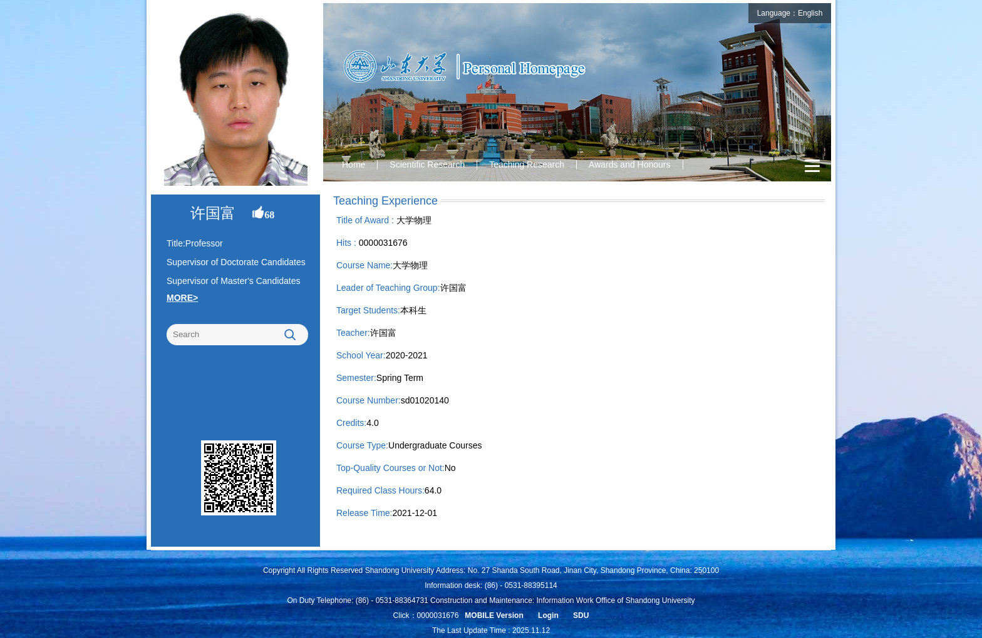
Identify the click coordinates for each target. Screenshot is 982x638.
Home (353, 165)
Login (548, 615)
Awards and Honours (629, 165)
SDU (581, 615)
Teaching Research (526, 165)
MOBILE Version (494, 615)
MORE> (182, 298)
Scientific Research (427, 165)
